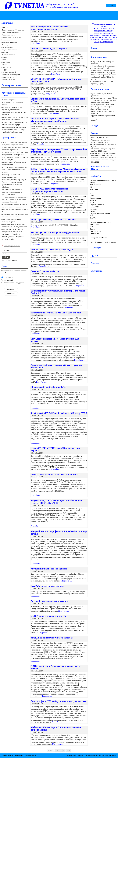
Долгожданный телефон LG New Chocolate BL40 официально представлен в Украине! (55, 119)
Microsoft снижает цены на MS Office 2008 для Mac (56, 313)
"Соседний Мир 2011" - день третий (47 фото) (102, 82)
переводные (20, 93)
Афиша (94, 133)
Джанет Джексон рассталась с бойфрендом (52, 249)
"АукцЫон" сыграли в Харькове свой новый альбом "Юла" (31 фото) (103, 77)
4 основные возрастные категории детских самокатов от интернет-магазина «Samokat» (15, 199)
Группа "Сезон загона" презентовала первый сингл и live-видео (102, 111)
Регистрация (19, 755)
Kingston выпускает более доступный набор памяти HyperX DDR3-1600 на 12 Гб (56, 501)
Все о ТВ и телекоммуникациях (91, 755)
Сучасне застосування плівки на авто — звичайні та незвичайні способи (14, 169)
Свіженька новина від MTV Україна (49, 48)
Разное (4, 65)
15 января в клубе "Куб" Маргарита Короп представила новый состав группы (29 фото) (103, 70)
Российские (8, 277)
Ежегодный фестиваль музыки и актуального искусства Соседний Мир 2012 (103, 160)
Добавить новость (31, 755)
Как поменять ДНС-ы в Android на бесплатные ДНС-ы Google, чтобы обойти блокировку (14, 129)
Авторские (7, 93)
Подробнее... (36, 43)
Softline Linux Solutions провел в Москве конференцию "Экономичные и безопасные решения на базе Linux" (58, 170)
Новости (5, 27)
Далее (68, 750)
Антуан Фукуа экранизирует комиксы (49, 601)
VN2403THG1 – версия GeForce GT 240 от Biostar (55, 474)
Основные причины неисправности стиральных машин (12, 102)
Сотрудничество (8, 77)
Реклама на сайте (8, 80)
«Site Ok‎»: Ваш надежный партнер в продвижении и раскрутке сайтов (12, 191)
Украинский (8, 280)
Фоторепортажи (99, 57)
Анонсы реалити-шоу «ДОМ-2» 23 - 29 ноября (53, 219)
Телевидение (7, 45)
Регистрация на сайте (12, 246)
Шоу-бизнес (6, 62)
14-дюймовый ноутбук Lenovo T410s (48, 387)
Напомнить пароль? (9, 260)
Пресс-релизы (9, 138)
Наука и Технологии (9, 50)
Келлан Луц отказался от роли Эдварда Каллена (55, 232)
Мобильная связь (8, 55)
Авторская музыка (100, 89)
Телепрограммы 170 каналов (13, 30)
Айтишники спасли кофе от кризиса (49, 569)
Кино (4, 60)
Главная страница (7, 755)
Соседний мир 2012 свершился (103, 66)
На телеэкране (7, 47)
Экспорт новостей (9, 72)
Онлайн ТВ (6, 67)
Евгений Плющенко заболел (45, 271)
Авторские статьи (8, 35)
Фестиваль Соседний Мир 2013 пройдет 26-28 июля (103, 150)
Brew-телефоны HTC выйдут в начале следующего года (58, 701)
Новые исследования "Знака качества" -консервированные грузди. (50, 27)
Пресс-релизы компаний (11, 32)
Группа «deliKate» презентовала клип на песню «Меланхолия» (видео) (103, 118)
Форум (4, 70)
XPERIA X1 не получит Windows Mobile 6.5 (52, 638)
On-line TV (96, 176)
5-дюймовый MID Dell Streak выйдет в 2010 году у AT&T (59, 413)
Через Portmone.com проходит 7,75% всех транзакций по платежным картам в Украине (59, 150)
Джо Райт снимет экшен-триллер (47, 586)
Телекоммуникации (9, 42)
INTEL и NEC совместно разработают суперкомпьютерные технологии (49, 190)
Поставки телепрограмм (11, 75)
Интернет (5, 52)
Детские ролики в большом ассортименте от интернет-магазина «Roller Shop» (12, 231)
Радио (4, 57)
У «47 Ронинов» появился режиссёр (48, 616)
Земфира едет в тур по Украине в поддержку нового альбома (103, 154)
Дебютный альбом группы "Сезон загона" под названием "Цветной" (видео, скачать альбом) (104, 100)
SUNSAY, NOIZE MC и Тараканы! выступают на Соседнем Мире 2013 (100, 140)
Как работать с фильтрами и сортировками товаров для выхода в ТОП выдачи (15, 157)
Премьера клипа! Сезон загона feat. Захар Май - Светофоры (103, 106)
